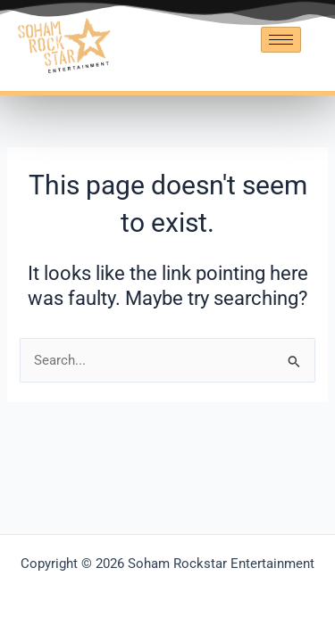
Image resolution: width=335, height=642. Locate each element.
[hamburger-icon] (281, 40)
